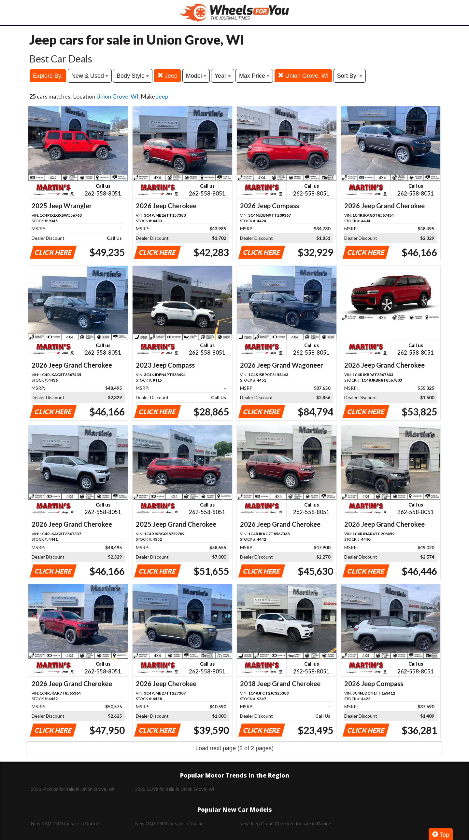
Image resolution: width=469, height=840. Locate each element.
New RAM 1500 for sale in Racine (65, 823)
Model (196, 76)
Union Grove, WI (303, 75)
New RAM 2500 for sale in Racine (169, 823)
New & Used (89, 76)
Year (223, 76)
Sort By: (349, 76)
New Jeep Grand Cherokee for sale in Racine (285, 823)
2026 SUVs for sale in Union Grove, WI (174, 789)
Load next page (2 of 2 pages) (234, 748)
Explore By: (48, 76)
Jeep (167, 75)
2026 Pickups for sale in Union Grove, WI (72, 789)
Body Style (133, 76)
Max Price (254, 76)
